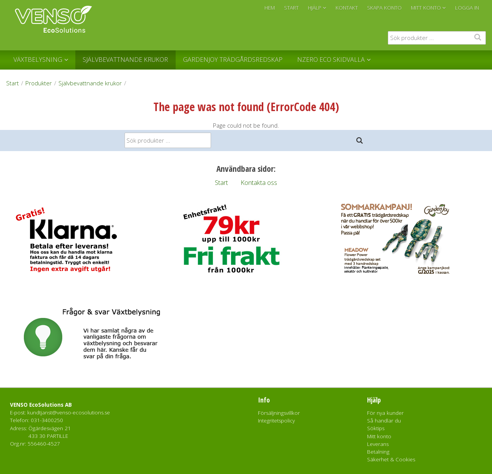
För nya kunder (385, 412)
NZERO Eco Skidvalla (331, 59)
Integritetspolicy (276, 420)
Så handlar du (384, 420)
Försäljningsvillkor (279, 412)
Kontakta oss (259, 182)
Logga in (467, 7)
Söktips (375, 428)
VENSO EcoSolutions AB (41, 404)
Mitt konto (379, 436)
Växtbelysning (37, 59)
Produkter (38, 83)
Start (12, 83)
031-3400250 (47, 420)
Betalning (378, 451)
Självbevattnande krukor (125, 59)
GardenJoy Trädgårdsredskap (233, 59)
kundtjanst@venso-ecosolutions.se (68, 412)
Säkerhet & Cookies (391, 459)
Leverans (378, 444)
